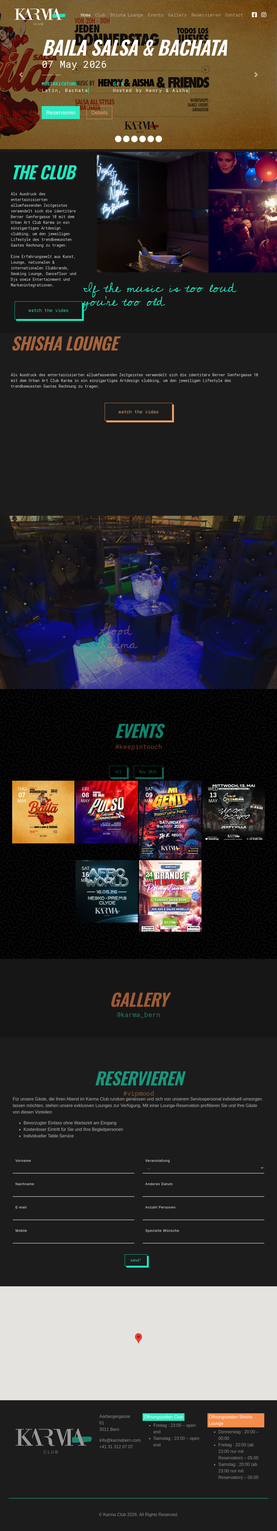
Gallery (177, 15)
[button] (21, 74)
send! (135, 1260)
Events (156, 15)
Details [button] (99, 113)
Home (87, 14)
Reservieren (206, 15)
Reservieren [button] (60, 113)
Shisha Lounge (126, 15)
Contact (234, 15)
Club (100, 15)
